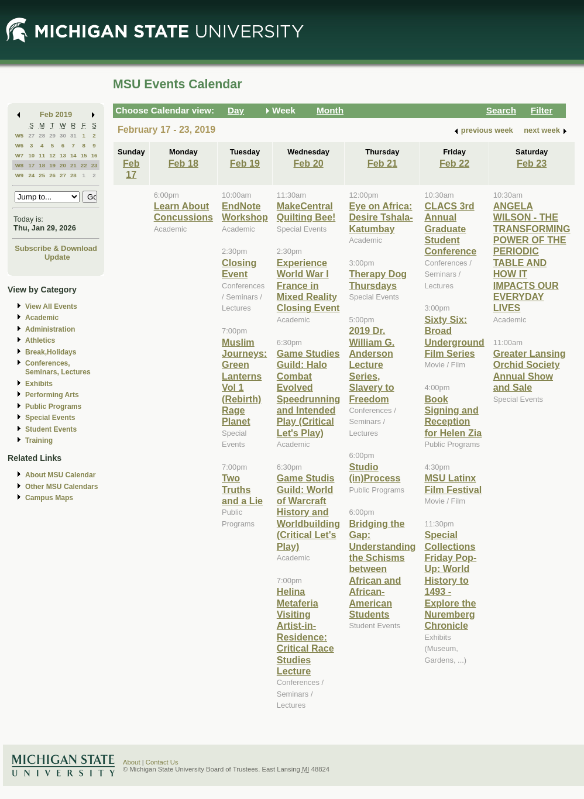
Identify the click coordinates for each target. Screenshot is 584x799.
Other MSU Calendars (61, 487)
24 (31, 175)
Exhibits (39, 384)
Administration (50, 329)
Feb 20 (308, 163)
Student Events (51, 429)
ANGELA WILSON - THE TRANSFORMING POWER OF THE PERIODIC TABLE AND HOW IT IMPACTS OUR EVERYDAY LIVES (532, 257)
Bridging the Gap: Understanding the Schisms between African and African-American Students (382, 568)
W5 (19, 135)
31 (73, 135)
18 (42, 165)
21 (73, 165)
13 (63, 155)
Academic (42, 318)
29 (52, 135)
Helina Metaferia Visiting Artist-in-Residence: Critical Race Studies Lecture (305, 631)
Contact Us (162, 762)
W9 (19, 175)
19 (52, 165)
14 (73, 155)
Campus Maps (49, 498)
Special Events (50, 418)
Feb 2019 (56, 114)
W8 (19, 165)
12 (52, 155)
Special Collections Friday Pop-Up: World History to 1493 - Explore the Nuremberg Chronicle (450, 580)
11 (42, 155)
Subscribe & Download (56, 248)
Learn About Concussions (183, 211)
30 (63, 135)
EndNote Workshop (245, 211)
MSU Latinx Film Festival (453, 483)
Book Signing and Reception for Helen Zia (453, 416)
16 (94, 155)
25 (42, 175)
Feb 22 (454, 163)
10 (31, 155)
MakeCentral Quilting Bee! (306, 211)
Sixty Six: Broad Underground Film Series (454, 336)
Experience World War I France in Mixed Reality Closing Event (308, 285)
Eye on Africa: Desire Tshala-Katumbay (381, 217)
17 (31, 165)
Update (57, 257)
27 (31, 135)
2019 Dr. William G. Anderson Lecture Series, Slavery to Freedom (371, 364)
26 (52, 175)
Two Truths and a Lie (242, 489)
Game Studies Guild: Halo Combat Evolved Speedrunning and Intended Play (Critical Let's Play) (309, 393)
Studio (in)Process (374, 472)
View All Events (51, 306)
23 (94, 165)
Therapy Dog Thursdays (378, 279)
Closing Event (239, 268)
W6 (19, 145)
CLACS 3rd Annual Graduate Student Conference (450, 229)
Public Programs (53, 406)
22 (84, 165)
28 (42, 135)
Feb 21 (382, 163)
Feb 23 (532, 163)
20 (63, 165)
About (131, 762)
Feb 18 (183, 163)
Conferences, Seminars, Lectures (58, 367)
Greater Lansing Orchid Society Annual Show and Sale (529, 370)
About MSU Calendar (60, 475)
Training (39, 440)
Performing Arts (52, 395)
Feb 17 (131, 169)
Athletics (40, 340)
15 (84, 155)
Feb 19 (245, 163)
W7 (19, 155)
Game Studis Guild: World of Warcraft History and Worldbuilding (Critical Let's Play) (308, 512)
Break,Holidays (51, 352)
